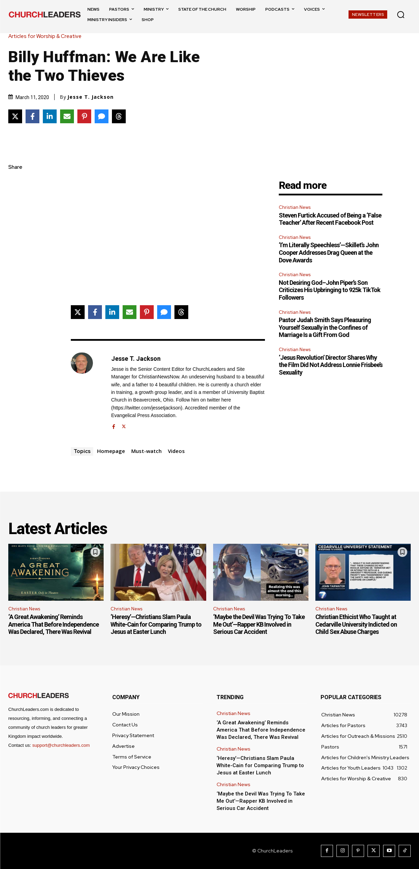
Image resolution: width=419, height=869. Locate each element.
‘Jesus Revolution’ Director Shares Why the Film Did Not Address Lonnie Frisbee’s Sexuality (330, 365)
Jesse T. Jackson (90, 97)
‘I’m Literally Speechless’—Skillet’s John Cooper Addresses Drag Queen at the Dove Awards (329, 252)
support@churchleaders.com (60, 745)
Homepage (111, 450)
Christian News (295, 207)
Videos (176, 450)
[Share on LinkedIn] (50, 116)
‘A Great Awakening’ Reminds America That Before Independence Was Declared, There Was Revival (53, 624)
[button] (401, 14)
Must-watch (146, 450)
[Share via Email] (67, 116)
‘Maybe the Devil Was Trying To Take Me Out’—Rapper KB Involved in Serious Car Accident (259, 624)
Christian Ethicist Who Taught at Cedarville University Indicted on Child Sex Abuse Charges (356, 624)
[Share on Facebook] (32, 116)
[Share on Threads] (119, 116)
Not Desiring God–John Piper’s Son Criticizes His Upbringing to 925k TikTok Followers (329, 290)
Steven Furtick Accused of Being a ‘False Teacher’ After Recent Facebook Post (330, 219)
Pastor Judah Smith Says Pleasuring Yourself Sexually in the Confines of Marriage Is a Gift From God (325, 327)
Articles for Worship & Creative (46, 36)
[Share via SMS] (101, 116)
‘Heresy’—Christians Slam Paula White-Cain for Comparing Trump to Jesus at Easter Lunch (156, 624)
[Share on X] (15, 116)
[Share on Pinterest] (84, 116)
